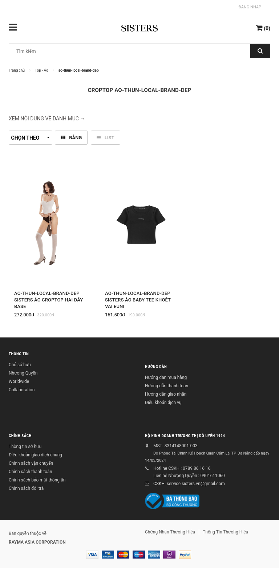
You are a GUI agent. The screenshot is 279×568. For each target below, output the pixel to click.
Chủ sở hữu (20, 364)
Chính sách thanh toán (30, 471)
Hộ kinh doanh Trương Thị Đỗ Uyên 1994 (185, 435)
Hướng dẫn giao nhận (165, 394)
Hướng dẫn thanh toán (166, 385)
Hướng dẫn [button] (156, 366)
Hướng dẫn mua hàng (166, 377)
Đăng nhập (250, 7)
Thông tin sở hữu (25, 446)
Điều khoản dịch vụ (163, 402)
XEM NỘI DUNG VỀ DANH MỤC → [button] (47, 118)
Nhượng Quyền (23, 373)
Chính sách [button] (20, 435)
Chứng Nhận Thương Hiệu (170, 532)
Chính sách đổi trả (26, 488)
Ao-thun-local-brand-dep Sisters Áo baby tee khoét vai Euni (138, 300)
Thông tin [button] (19, 354)
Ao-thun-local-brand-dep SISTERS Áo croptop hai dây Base (48, 300)
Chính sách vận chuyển (31, 463)
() (263, 27)
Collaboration (22, 389)
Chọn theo (30, 138)
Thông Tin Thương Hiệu (225, 532)
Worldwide (19, 381)
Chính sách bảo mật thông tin (37, 480)
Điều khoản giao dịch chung (35, 454)
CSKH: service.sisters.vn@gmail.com (189, 483)
